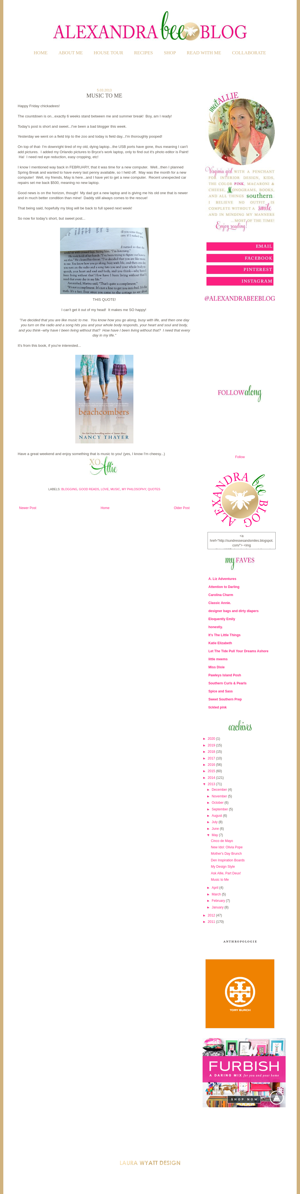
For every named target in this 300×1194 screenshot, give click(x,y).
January (218, 907)
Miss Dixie (216, 667)
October (218, 803)
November (220, 796)
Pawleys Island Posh (224, 675)
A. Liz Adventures (222, 579)
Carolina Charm (220, 595)
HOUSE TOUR (108, 52)
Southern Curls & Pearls (227, 683)
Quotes (154, 489)
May (215, 835)
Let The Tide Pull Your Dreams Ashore (238, 651)
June (216, 829)
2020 (212, 739)
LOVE (105, 489)
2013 (212, 784)
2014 (212, 778)
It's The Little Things (224, 635)
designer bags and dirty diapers (233, 611)
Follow (240, 457)
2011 (212, 922)
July (215, 822)
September (220, 809)
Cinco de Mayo (222, 841)
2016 (212, 765)
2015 (212, 771)
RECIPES (143, 52)
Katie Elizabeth (220, 643)
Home (41, 52)
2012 (212, 915)
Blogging (69, 489)
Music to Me (220, 880)
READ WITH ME (204, 52)
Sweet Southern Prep (225, 699)
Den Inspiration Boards (228, 860)
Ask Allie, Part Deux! (226, 873)
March (217, 894)
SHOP (170, 52)
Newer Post (27, 508)
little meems (217, 659)
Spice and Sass (220, 691)
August (217, 816)
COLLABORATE (249, 52)
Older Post (182, 508)
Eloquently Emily (221, 619)
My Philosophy (134, 489)
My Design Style (223, 867)
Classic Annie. (219, 603)
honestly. (215, 627)
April (215, 888)
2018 (212, 752)
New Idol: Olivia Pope (227, 847)
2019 (212, 745)
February (219, 901)
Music (115, 489)
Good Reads (89, 489)
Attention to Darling (223, 587)
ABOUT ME (70, 52)
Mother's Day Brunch (226, 854)
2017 (212, 758)
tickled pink (217, 707)
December (220, 790)
